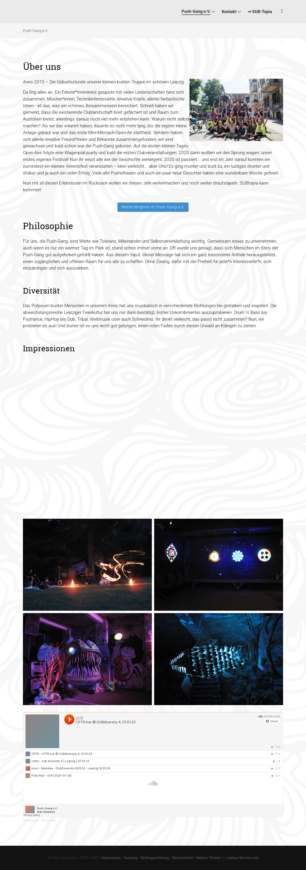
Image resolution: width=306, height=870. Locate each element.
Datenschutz (182, 858)
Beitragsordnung (155, 858)
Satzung (131, 858)
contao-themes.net (242, 858)
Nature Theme (208, 858)
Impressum (110, 858)
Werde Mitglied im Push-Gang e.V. (153, 207)
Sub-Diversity (48, 820)
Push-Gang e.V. (31, 820)
